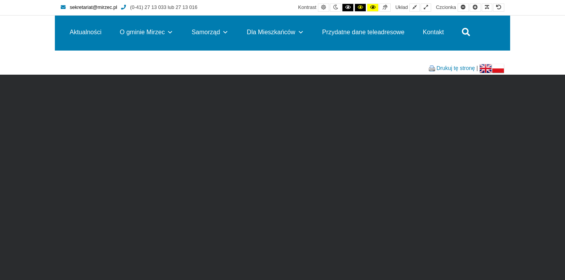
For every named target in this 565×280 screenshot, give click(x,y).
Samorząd (209, 32)
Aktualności (86, 32)
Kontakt (433, 32)
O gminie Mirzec (147, 32)
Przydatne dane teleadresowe (363, 32)
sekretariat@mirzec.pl (89, 7)
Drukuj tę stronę (456, 68)
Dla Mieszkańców (275, 32)
